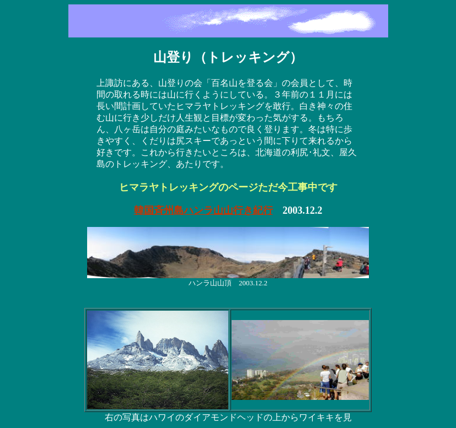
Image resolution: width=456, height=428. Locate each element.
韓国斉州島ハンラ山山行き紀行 (203, 210)
